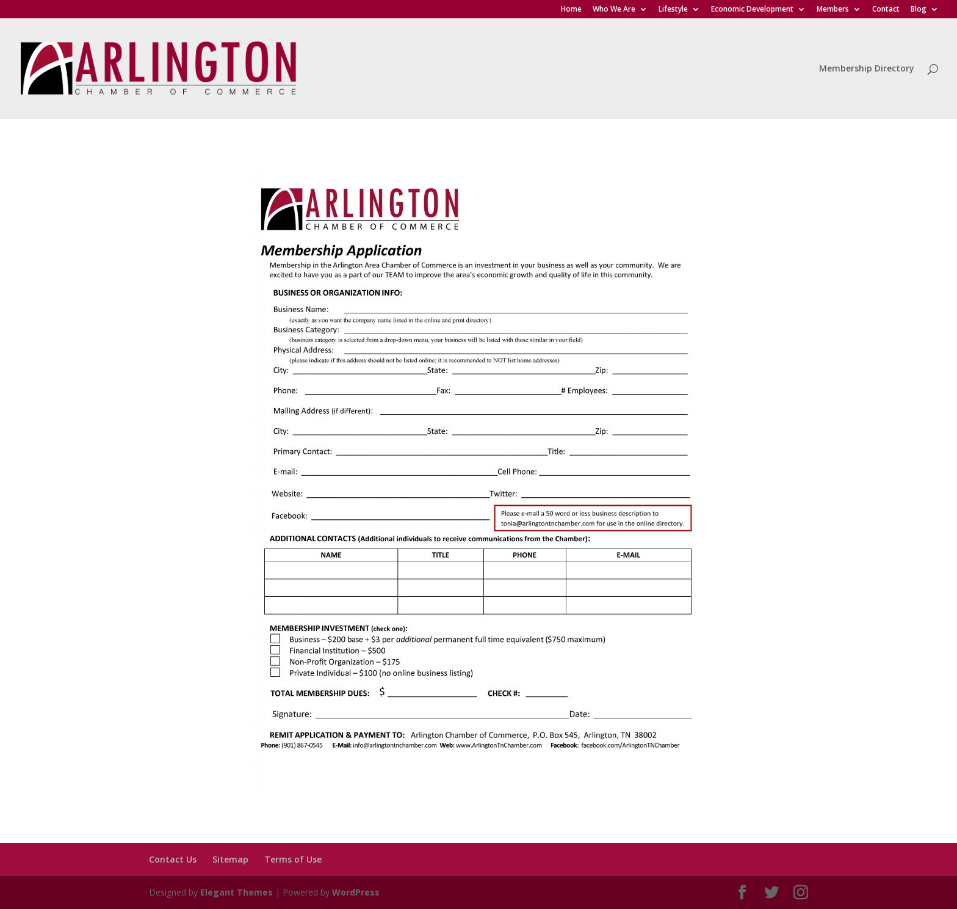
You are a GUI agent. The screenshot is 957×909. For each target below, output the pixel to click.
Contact (886, 9)
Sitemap (230, 859)
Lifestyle (673, 9)
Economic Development (752, 9)
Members (833, 9)
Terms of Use (293, 859)
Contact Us (173, 859)
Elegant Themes (236, 892)
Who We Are (614, 9)
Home (571, 9)
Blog (918, 9)
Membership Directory (866, 69)
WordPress (356, 892)
